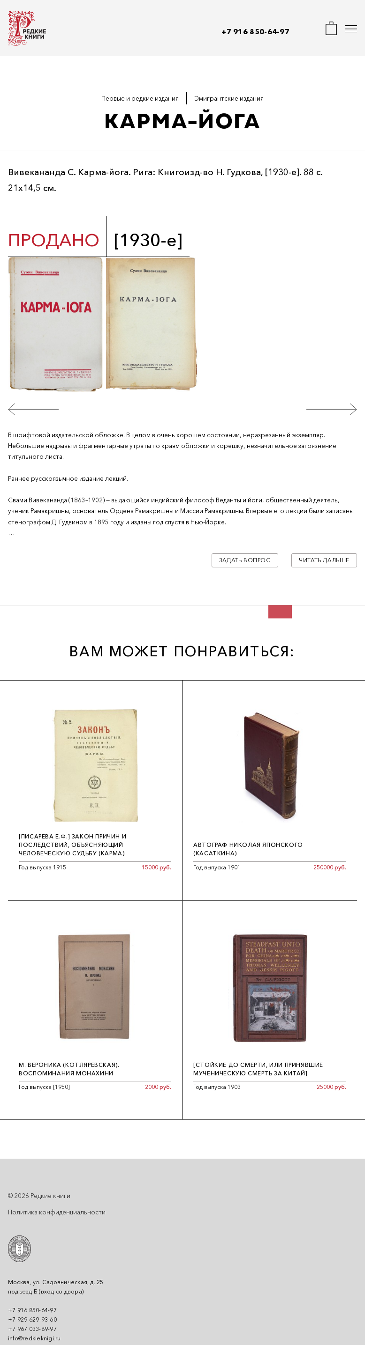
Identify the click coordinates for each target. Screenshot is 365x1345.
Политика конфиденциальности (57, 1212)
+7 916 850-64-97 (255, 31)
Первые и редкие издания (140, 98)
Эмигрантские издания (229, 98)
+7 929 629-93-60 (32, 1319)
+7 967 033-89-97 (32, 1328)
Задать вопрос (245, 560)
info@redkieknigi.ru (34, 1338)
